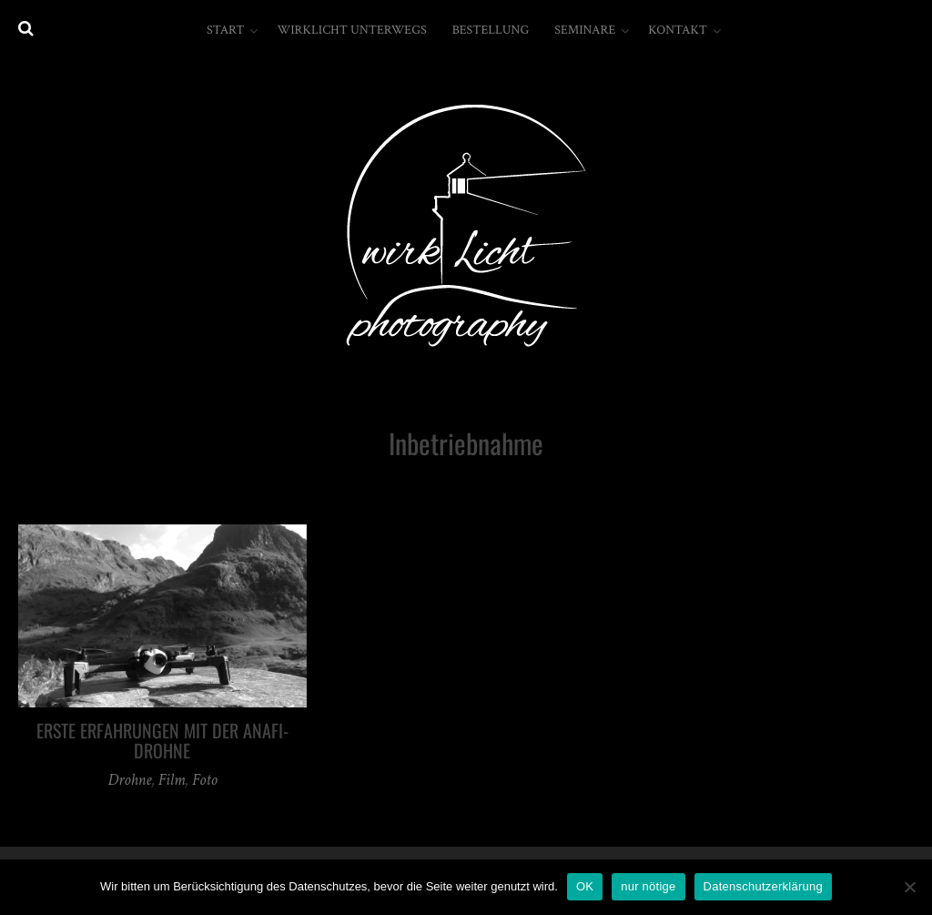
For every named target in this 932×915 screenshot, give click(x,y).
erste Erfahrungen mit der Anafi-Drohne (162, 740)
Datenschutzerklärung (763, 886)
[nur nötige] (909, 887)
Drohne (129, 779)
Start (225, 30)
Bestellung (491, 30)
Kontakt (677, 30)
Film (171, 779)
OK (584, 886)
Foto (204, 779)
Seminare (584, 30)
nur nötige (648, 886)
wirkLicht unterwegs (351, 30)
